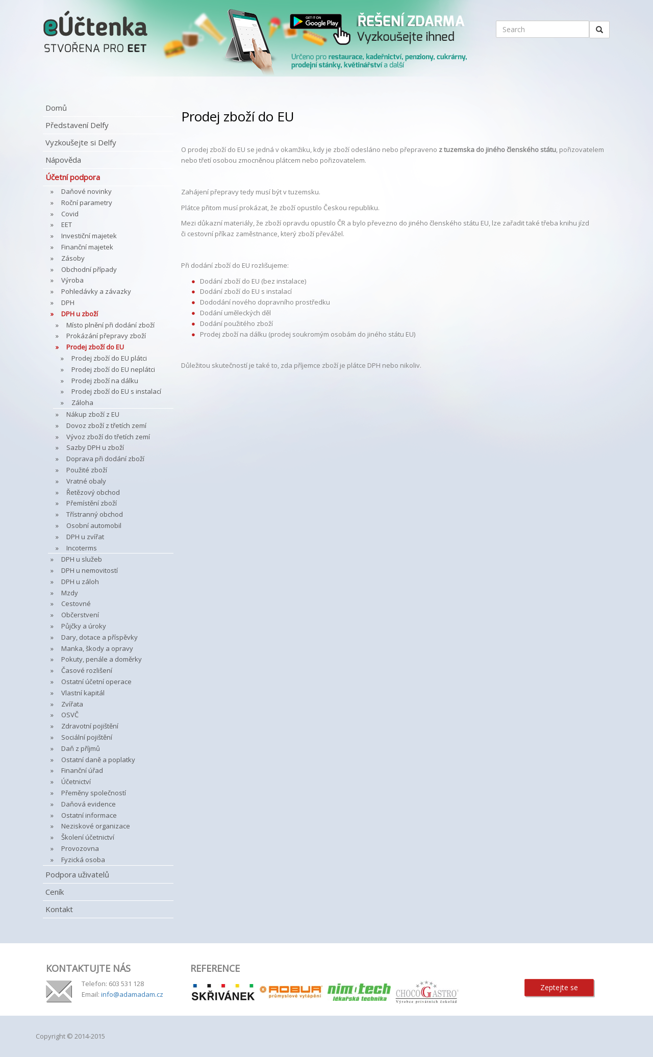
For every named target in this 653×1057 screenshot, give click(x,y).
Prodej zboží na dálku (104, 380)
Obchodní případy (89, 269)
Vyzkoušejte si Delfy (80, 142)
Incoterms (81, 547)
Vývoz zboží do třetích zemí (108, 436)
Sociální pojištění (86, 737)
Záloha (82, 402)
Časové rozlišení (86, 670)
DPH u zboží (79, 313)
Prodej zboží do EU (95, 346)
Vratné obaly (86, 481)
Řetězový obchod (93, 492)
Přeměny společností (93, 792)
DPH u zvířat (85, 536)
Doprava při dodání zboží (105, 458)
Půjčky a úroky (83, 626)
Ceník (54, 892)
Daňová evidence (88, 804)
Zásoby (73, 258)
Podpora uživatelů (77, 874)
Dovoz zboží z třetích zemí (106, 425)
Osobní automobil (93, 525)
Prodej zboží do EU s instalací (116, 391)
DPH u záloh (80, 581)
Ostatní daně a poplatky (98, 759)
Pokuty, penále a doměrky (101, 659)
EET (66, 224)
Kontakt (59, 909)
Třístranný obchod (94, 514)
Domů (56, 108)
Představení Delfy (77, 125)
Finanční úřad (82, 770)
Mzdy (69, 592)
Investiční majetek (89, 235)
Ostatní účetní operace (96, 681)
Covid (70, 213)
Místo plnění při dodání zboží (110, 325)
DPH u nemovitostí (89, 570)
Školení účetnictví (87, 837)
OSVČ (70, 714)
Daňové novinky (86, 191)
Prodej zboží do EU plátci (109, 358)
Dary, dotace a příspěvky (99, 637)
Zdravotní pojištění (89, 726)
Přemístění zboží (91, 503)
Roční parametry (86, 202)
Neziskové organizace (95, 825)
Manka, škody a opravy (97, 648)
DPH (67, 302)
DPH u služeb (81, 559)
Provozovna (80, 848)
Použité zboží (86, 469)
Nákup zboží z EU (92, 414)
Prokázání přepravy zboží (106, 335)
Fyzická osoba (83, 859)
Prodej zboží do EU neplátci (113, 369)
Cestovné (76, 603)
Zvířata (72, 704)
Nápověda (63, 160)
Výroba (72, 280)
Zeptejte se (559, 987)
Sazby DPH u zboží (95, 447)
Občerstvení (80, 614)
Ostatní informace (89, 815)
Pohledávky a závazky (96, 291)
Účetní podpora (72, 177)
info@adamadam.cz (132, 994)
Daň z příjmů (80, 748)
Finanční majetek (87, 246)
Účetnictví (76, 781)
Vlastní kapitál (83, 692)
